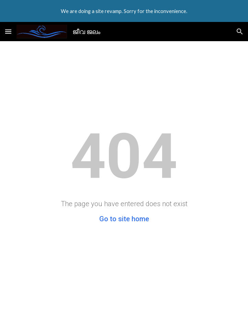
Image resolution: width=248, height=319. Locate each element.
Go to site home (124, 219)
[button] (8, 31)
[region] (124, 11)
